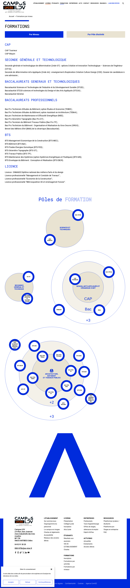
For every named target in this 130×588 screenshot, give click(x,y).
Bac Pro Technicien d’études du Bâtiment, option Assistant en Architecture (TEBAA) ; (41, 112)
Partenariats (88, 521)
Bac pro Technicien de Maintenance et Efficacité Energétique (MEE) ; (34, 115)
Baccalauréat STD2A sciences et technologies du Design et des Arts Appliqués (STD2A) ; (43, 90)
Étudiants (55, 3)
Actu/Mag (88, 538)
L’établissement (38, 3)
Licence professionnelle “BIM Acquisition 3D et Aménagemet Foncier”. (35, 182)
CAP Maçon (10, 53)
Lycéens (48, 3)
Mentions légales (57, 583)
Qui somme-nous (50, 521)
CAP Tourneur (11, 50)
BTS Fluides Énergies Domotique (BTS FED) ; (24, 147)
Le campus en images (52, 529)
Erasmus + (103, 3)
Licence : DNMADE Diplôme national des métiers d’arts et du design (34, 172)
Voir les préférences (44, 582)
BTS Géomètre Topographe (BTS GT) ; (21, 150)
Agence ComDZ (91, 583)
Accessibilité (48, 535)
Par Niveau (34, 34)
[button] (51, 569)
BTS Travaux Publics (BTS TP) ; (18, 153)
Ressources (94, 3)
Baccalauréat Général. (14, 94)
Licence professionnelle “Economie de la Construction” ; (29, 178)
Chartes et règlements (52, 532)
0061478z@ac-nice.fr (23, 548)
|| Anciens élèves (113, 3)
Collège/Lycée (69, 524)
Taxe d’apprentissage (91, 524)
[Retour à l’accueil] (14, 7)
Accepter (11, 582)
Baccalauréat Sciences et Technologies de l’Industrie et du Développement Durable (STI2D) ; (44, 87)
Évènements (88, 544)
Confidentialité (70, 583)
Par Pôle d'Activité (96, 34)
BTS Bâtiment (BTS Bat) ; (15, 144)
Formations (64, 3)
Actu (80, 3)
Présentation (68, 521)
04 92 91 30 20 (20, 544)
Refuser (27, 582)
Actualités (87, 541)
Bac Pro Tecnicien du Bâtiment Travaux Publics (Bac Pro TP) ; (31, 122)
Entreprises (73, 3)
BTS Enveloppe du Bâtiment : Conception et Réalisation (29, 160)
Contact (86, 3)
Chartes (66, 550)
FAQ (105, 532)
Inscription (67, 527)
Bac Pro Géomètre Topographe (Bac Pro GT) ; (24, 119)
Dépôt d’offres (89, 532)
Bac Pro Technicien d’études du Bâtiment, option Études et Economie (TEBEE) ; (38, 109)
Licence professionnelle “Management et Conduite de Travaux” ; (32, 175)
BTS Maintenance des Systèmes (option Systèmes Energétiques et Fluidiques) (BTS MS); (43, 157)
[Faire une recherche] (123, 3)
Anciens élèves (89, 547)
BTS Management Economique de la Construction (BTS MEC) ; (32, 140)
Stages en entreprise (111, 529)
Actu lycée (67, 529)
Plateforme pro (109, 527)
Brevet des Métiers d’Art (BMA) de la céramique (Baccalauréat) (32, 128)
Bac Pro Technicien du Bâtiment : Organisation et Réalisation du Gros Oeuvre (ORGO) (41, 125)
